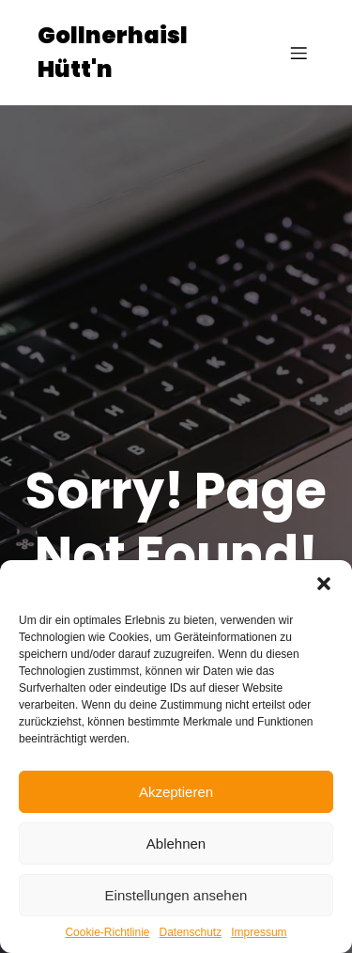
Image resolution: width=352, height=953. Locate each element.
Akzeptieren (176, 792)
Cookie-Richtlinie (107, 932)
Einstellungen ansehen (176, 895)
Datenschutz (191, 932)
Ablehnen (176, 843)
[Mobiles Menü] (298, 53)
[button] (323, 583)
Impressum (258, 932)
